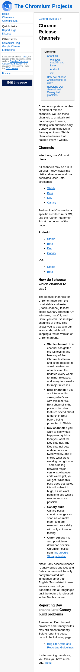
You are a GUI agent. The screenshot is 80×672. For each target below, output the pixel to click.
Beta (50, 193)
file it (48, 662)
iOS (52, 73)
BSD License (12, 68)
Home (5, 13)
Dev (49, 197)
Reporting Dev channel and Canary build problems (55, 91)
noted (24, 56)
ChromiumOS (10, 20)
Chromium (8, 17)
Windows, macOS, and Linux (57, 62)
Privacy (6, 73)
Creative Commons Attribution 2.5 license (15, 62)
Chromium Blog (11, 43)
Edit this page (17, 82)
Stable (51, 188)
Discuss (6, 33)
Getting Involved (49, 18)
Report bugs (9, 30)
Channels (52, 55)
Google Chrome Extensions (11, 48)
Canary (51, 202)
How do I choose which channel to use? (56, 80)
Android (54, 69)
